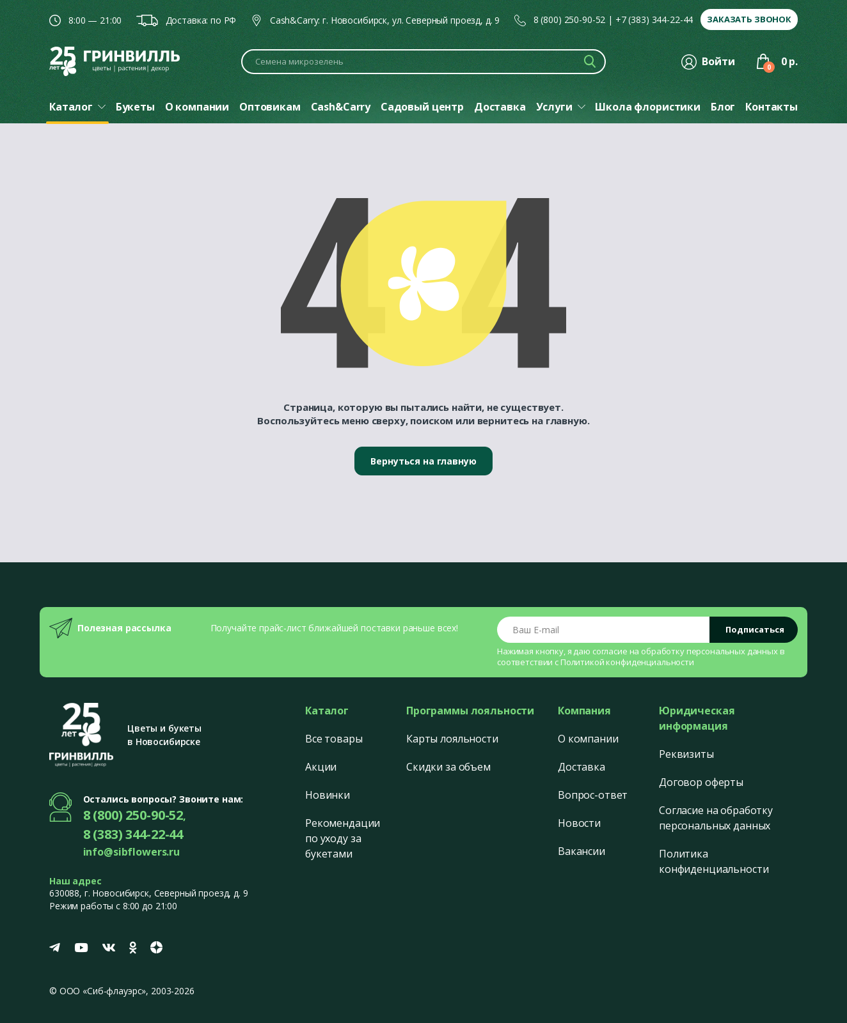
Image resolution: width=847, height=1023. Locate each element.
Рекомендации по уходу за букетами (342, 838)
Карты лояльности (452, 739)
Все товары (334, 739)
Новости (579, 823)
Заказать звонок (749, 19)
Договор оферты (701, 782)
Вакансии (581, 851)
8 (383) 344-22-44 (133, 834)
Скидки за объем (448, 767)
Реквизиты (686, 754)
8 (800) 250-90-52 (570, 19)
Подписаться (754, 629)
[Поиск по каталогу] (423, 61)
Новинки (327, 795)
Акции (320, 767)
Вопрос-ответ (593, 795)
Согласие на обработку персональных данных (716, 818)
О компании (588, 739)
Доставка (581, 767)
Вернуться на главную (423, 461)
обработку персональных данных (709, 651)
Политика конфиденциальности (713, 861)
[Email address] (603, 630)
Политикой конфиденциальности (627, 662)
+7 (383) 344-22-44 (654, 19)
